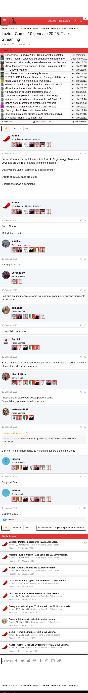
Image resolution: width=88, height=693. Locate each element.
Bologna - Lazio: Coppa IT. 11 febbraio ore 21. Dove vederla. (40, 606)
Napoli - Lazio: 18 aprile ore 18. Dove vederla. (32, 567)
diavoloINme (19, 374)
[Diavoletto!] (14, 146)
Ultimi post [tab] (7, 50)
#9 (85, 476)
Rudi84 (16, 339)
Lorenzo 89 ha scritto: (14, 433)
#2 (85, 220)
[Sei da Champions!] (26, 146)
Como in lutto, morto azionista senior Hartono (32, 619)
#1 (85, 153)
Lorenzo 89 (18, 272)
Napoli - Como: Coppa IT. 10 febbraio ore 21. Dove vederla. (39, 645)
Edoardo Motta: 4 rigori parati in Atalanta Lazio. (33, 542)
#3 (85, 259)
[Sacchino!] (43, 146)
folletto (16, 458)
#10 (84, 508)
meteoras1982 (20, 409)
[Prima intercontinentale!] (48, 146)
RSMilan (16, 241)
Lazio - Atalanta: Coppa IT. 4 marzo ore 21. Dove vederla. (38, 580)
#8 (85, 427)
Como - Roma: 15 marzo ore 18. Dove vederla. (32, 632)
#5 (85, 325)
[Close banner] (85, 18)
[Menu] (5, 21)
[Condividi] (81, 154)
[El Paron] (20, 146)
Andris (12, 622)
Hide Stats (7, 122)
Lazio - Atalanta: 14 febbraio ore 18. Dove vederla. (34, 593)
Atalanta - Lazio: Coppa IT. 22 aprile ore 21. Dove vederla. (38, 555)
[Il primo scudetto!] (37, 251)
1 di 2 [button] (6, 128)
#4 (85, 290)
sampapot (17, 307)
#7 (85, 392)
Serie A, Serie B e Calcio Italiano (44, 545)
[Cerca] (81, 21)
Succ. (17, 128)
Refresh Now (79, 122)
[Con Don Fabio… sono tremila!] (31, 146)
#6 (85, 357)
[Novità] (74, 21)
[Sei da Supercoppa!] (37, 146)
